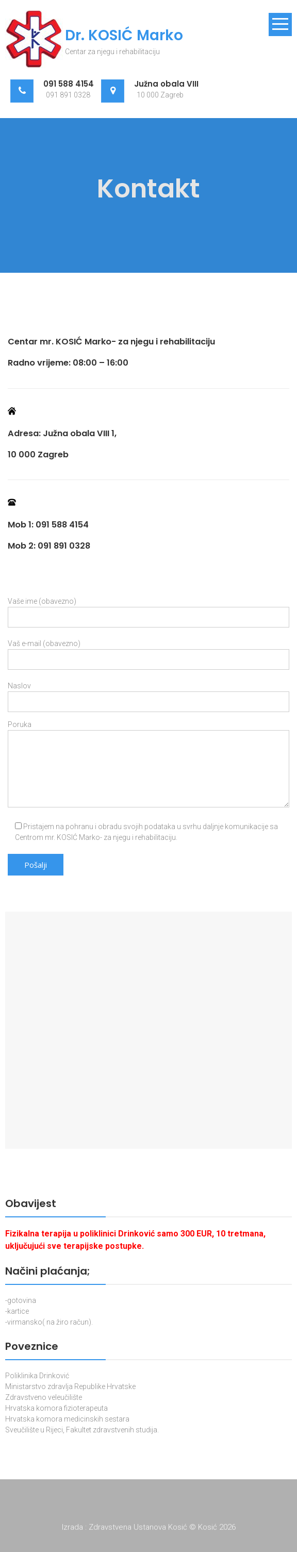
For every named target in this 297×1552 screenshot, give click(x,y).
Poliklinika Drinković (37, 1376)
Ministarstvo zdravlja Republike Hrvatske (70, 1386)
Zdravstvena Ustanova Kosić (139, 1528)
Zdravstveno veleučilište (43, 1397)
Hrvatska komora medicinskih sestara (67, 1419)
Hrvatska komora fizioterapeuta (56, 1408)
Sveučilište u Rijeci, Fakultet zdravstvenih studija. (82, 1430)
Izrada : (75, 1528)
